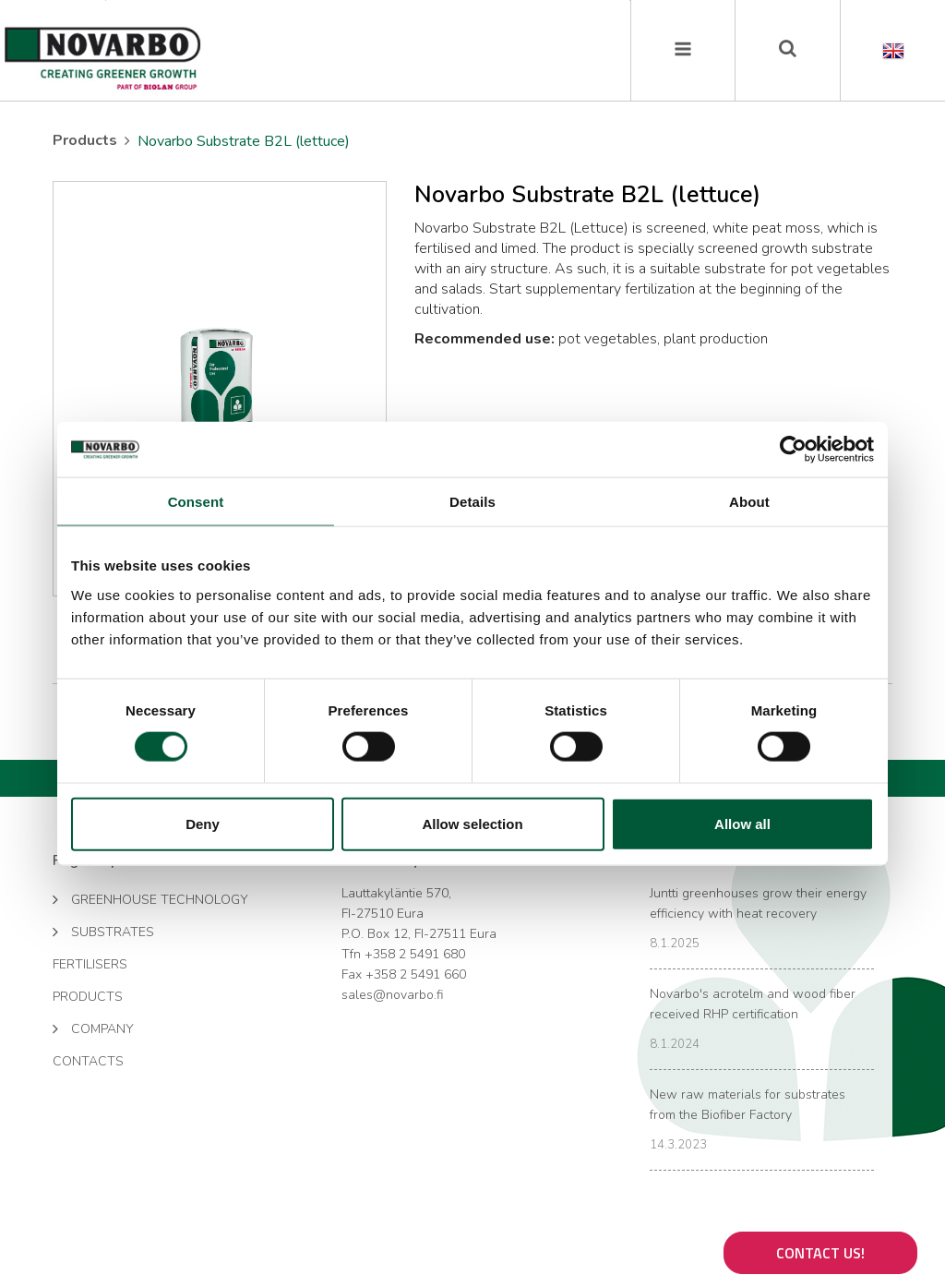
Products (85, 140)
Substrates (103, 930)
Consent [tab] (196, 502)
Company (93, 1027)
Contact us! (820, 1253)
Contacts (88, 1061)
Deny (202, 823)
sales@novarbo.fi (392, 995)
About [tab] (749, 502)
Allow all (742, 823)
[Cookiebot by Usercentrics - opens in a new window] (793, 449)
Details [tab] (472, 502)
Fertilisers (90, 964)
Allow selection (472, 823)
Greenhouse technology (150, 898)
